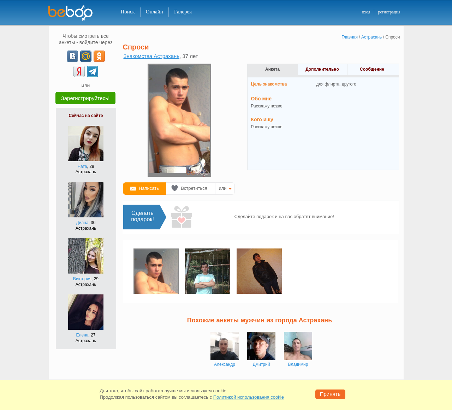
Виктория (82, 278)
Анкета (272, 69)
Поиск (128, 11)
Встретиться (194, 188)
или (223, 188)
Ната (82, 166)
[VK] (72, 56)
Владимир (298, 364)
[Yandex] (79, 71)
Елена (82, 335)
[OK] (99, 56)
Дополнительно (322, 69)
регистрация (389, 12)
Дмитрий (261, 364)
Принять (330, 394)
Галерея (183, 11)
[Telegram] (92, 71)
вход (366, 12)
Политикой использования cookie (248, 397)
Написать (149, 188)
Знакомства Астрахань (152, 56)
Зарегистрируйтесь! (85, 98)
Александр (224, 364)
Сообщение (372, 69)
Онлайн (154, 11)
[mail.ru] (85, 56)
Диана (82, 222)
